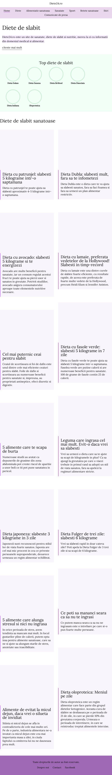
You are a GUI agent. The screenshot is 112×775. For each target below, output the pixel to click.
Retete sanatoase (89, 10)
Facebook (70, 767)
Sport (72, 10)
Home (7, 10)
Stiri (106, 10)
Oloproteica (33, 98)
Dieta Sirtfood (55, 75)
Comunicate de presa (56, 14)
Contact (57, 767)
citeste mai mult (12, 47)
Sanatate (59, 10)
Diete (18, 10)
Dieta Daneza (33, 75)
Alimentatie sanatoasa (38, 10)
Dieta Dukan (12, 75)
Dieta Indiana (12, 98)
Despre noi (43, 767)
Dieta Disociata (77, 75)
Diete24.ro (56, 3)
